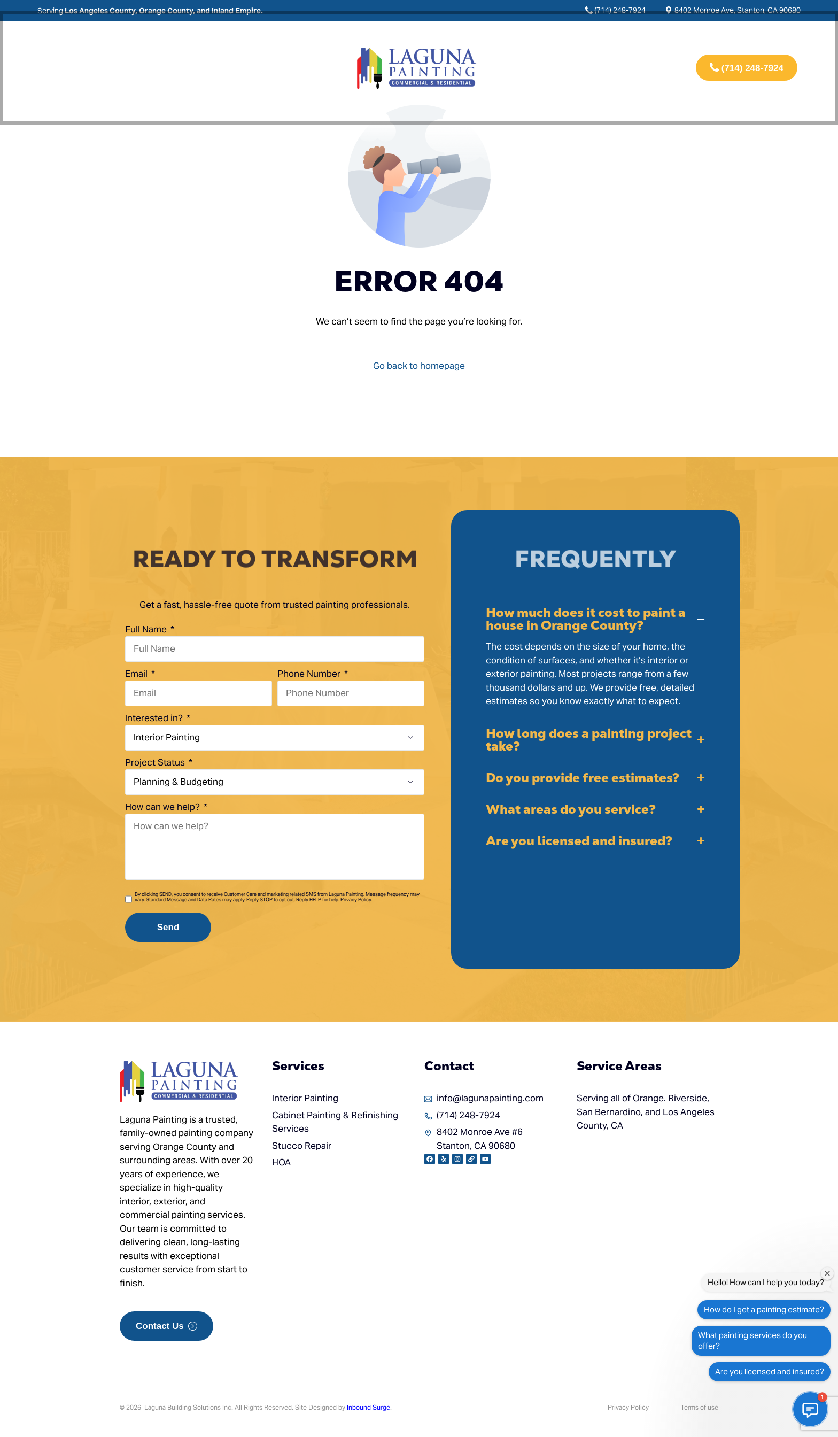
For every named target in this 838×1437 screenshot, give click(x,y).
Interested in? (155, 718)
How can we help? (163, 807)
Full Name (147, 629)
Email (137, 673)
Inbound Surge (368, 1407)
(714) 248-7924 (620, 10)
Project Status (156, 762)
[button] (595, 657)
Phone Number (310, 673)
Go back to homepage (419, 366)
